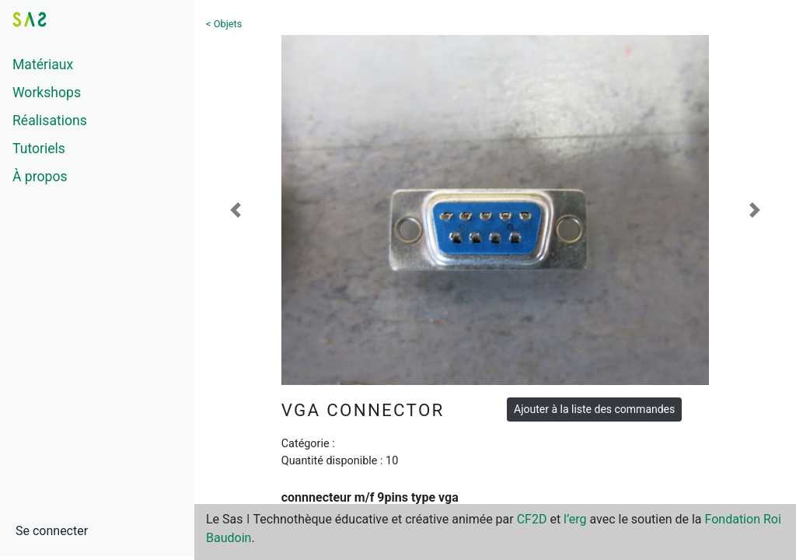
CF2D (532, 519)
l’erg (575, 519)
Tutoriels (38, 148)
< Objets (224, 24)
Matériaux (42, 64)
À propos (40, 176)
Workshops (46, 92)
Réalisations (49, 120)
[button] (236, 210)
